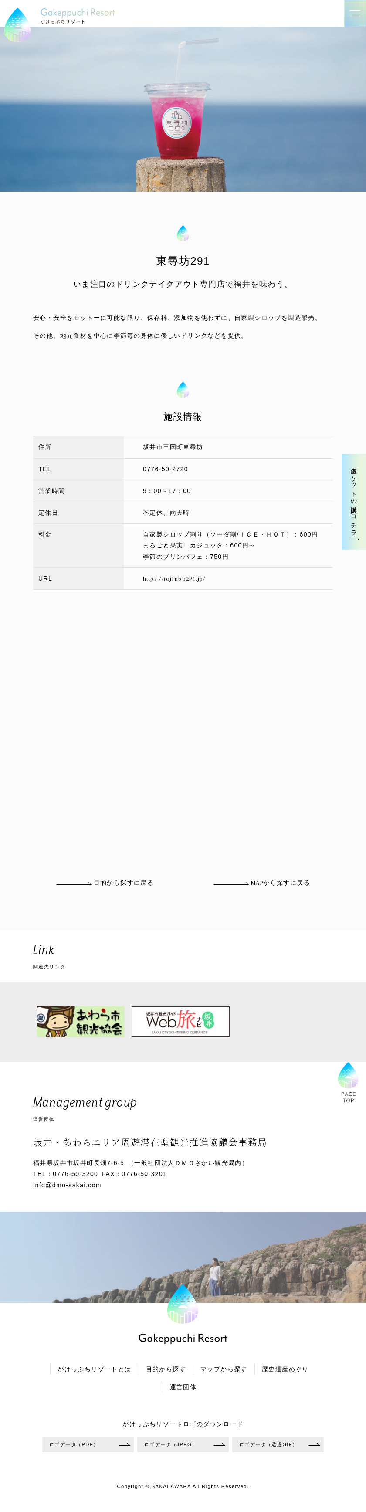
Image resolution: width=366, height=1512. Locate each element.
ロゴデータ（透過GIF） (268, 1444)
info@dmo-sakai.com (67, 1185)
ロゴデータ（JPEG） (170, 1444)
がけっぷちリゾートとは (94, 1369)
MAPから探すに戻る (261, 883)
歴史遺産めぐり (285, 1369)
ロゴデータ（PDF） (73, 1444)
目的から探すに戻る (104, 883)
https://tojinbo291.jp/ (174, 578)
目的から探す (166, 1369)
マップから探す (223, 1369)
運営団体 (183, 1387)
